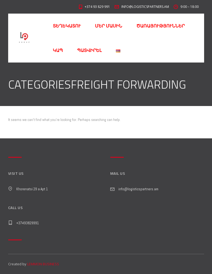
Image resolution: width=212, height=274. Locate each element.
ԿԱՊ (58, 50)
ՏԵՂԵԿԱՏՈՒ (67, 26)
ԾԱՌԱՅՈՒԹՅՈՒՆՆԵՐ (160, 26)
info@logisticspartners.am (138, 189)
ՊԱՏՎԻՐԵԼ (89, 50)
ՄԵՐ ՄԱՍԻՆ (108, 26)
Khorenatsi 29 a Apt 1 (32, 189)
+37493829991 (27, 223)
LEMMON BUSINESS (43, 263)
